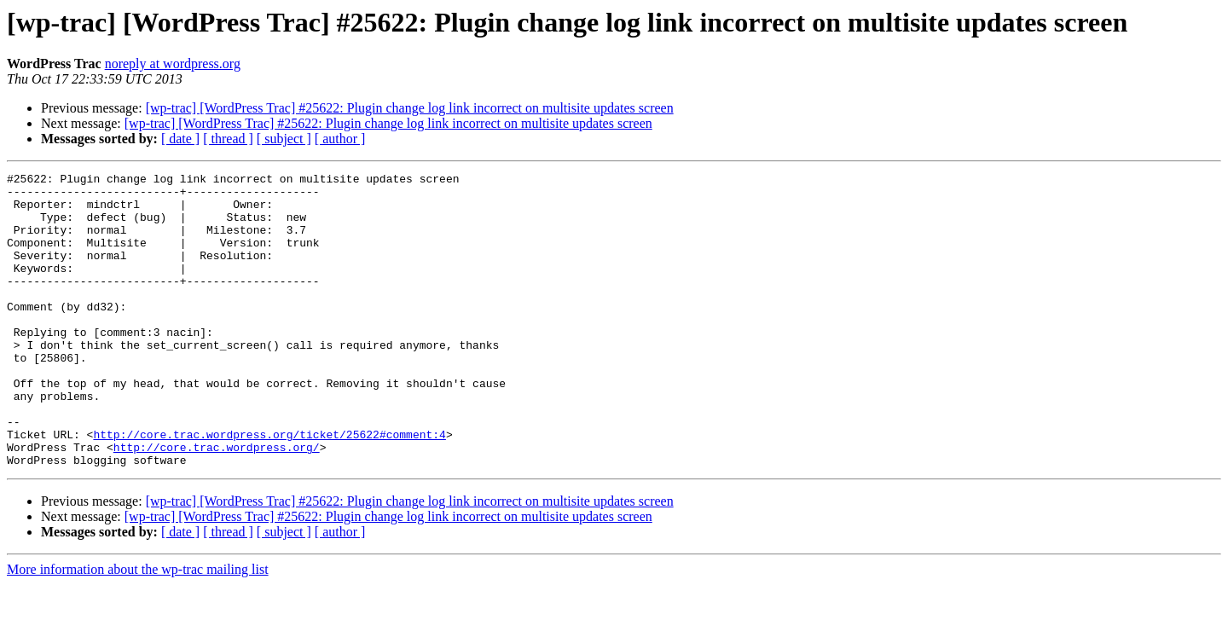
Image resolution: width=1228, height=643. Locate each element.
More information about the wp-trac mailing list (138, 628)
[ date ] (180, 138)
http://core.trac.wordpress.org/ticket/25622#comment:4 (269, 487)
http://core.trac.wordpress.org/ (216, 503)
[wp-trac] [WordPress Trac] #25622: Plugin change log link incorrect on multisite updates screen (410, 108)
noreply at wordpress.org (172, 63)
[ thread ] (228, 138)
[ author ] (340, 138)
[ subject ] (284, 138)
